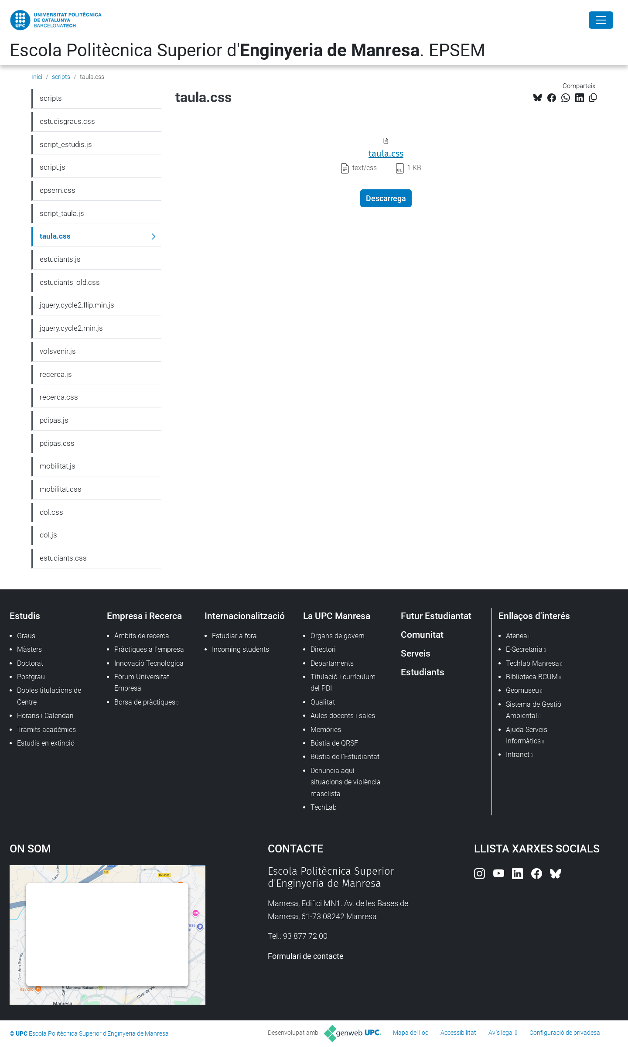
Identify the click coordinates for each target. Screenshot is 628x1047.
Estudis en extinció (46, 743)
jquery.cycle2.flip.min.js (77, 305)
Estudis (25, 615)
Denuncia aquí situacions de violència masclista (346, 782)
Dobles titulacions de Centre (49, 696)
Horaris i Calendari (45, 716)
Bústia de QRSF (334, 743)
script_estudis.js (66, 144)
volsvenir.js (58, 351)
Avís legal (501, 1032)
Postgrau (31, 677)
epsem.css (57, 190)
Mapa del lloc (410, 1032)
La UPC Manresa (336, 615)
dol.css (51, 512)
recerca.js (56, 374)
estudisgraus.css (67, 121)
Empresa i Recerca (144, 615)
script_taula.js (62, 213)
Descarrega (386, 198)
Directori (323, 649)
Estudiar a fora (234, 636)
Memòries (326, 729)
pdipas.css (57, 443)
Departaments (332, 663)
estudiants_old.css (70, 282)
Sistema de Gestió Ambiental (533, 710)
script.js (52, 167)
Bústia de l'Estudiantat (345, 757)
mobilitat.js (57, 466)
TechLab (324, 807)
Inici (36, 76)
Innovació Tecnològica (149, 663)
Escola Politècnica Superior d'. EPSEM (247, 50)
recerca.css (59, 397)
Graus (26, 636)
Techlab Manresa (532, 663)
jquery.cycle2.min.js (71, 328)
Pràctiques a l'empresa (149, 649)
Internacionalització (245, 615)
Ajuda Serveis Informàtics (526, 735)
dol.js (48, 534)
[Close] (601, 20)
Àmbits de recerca (141, 636)
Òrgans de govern (338, 636)
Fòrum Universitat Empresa (141, 682)
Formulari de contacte (306, 956)
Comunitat (422, 634)
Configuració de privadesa (564, 1032)
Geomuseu (522, 690)
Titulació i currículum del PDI (343, 682)
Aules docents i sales (343, 716)
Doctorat (30, 663)
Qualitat (323, 702)
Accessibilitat (458, 1032)
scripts (61, 76)
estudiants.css (63, 558)
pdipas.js (54, 420)
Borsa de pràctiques (144, 702)
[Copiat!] (593, 98)
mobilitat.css (61, 489)
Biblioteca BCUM (532, 677)
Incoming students (240, 649)
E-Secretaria (524, 649)
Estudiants (422, 672)
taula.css (386, 153)
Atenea (516, 636)
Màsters (29, 649)
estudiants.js (60, 259)
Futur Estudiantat (436, 615)
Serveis (415, 653)
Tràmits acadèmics (46, 729)
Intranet (517, 754)
